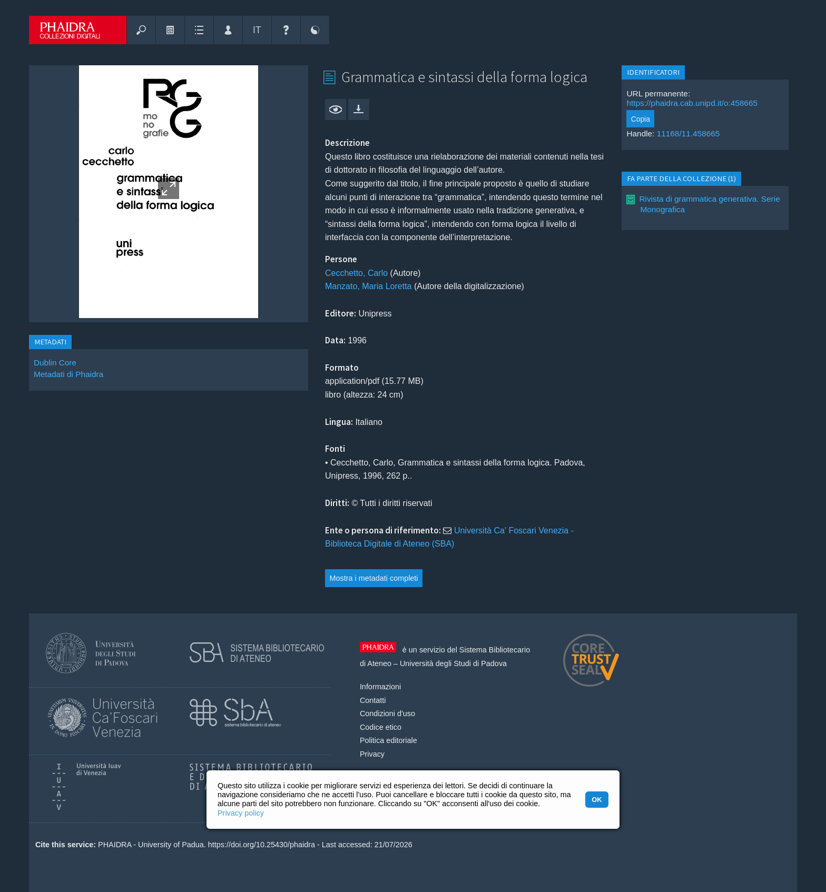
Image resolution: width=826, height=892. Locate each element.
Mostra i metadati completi (374, 578)
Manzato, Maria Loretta (368, 286)
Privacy (372, 754)
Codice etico (380, 727)
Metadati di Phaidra (68, 374)
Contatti (373, 700)
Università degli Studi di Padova (453, 663)
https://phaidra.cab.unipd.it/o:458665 (692, 102)
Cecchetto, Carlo (356, 273)
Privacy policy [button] (241, 813)
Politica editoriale (388, 740)
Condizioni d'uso (387, 713)
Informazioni (380, 686)
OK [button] (597, 800)
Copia (640, 119)
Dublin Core (55, 362)
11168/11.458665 (688, 133)
